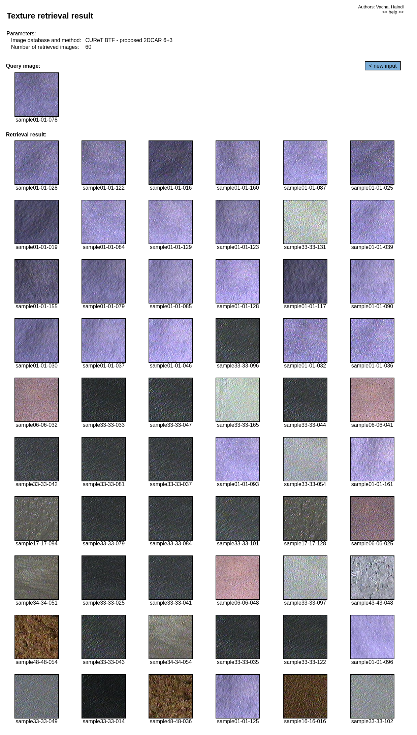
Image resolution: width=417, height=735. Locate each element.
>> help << (393, 11)
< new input (382, 66)
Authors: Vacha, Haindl (381, 6)
